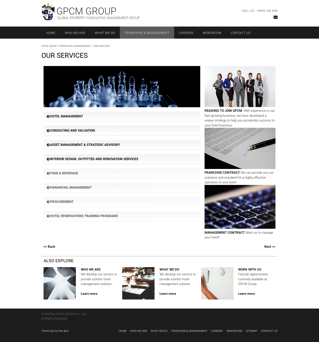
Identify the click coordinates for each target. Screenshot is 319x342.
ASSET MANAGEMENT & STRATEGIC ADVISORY (85, 145)
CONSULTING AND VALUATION (72, 130)
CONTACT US (240, 33)
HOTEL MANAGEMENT (66, 116)
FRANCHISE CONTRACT (222, 173)
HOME (50, 33)
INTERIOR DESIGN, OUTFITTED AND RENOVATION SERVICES (94, 159)
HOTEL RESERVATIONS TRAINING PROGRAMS (84, 216)
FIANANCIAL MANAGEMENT (71, 187)
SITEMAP (251, 330)
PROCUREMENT (61, 202)
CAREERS (186, 33)
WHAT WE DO (105, 33)
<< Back (49, 247)
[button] (122, 116)
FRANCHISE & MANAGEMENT (147, 33)
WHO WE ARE (75, 33)
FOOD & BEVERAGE (64, 173)
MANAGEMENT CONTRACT (225, 233)
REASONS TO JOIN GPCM (223, 111)
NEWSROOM (212, 33)
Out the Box (61, 331)
